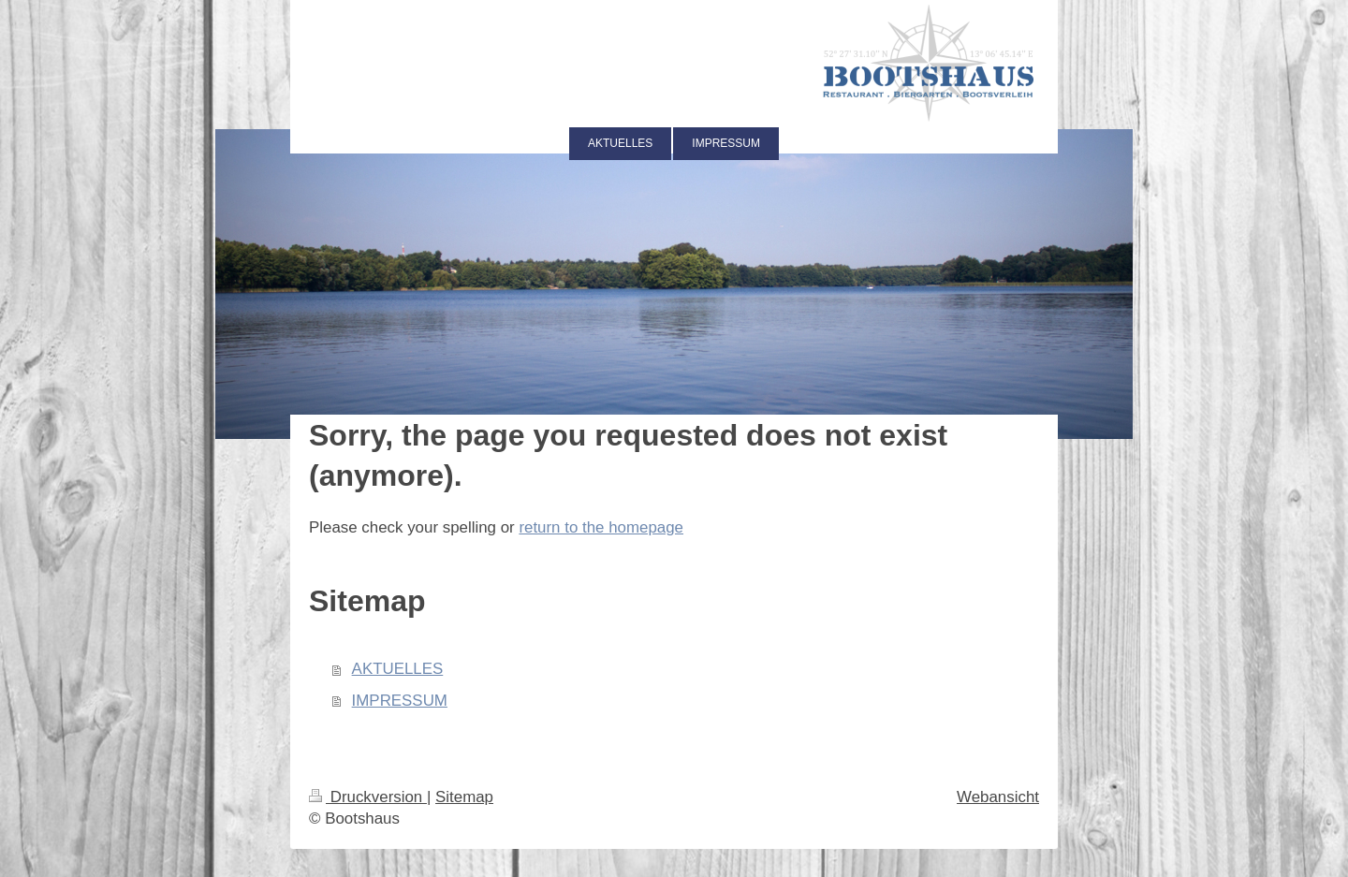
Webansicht (998, 797)
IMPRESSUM (399, 700)
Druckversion (368, 797)
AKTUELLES (398, 669)
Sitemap (464, 797)
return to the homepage (601, 527)
